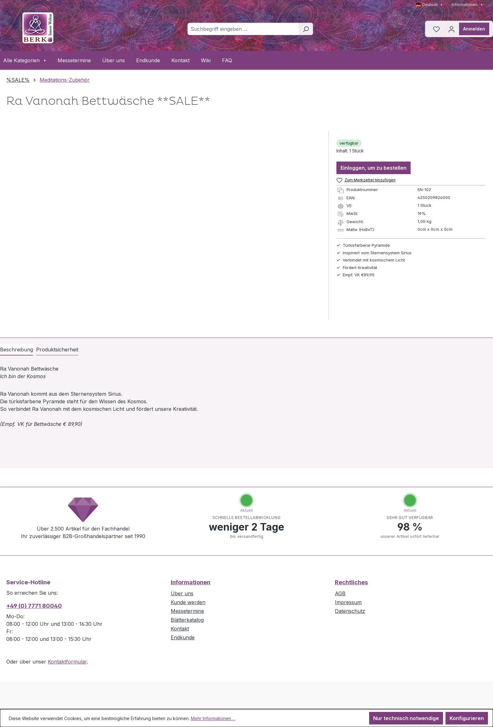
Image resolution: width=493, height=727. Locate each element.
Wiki (206, 60)
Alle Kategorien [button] (24, 60)
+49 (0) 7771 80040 (34, 606)
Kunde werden (188, 602)
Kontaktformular (67, 661)
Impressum (348, 602)
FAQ (227, 60)
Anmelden (474, 28)
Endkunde (148, 60)
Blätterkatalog (187, 620)
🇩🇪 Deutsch (429, 4)
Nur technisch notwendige (406, 718)
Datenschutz (350, 611)
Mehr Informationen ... (213, 718)
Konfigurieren (467, 718)
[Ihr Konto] (451, 29)
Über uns (113, 60)
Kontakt (180, 60)
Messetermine (74, 60)
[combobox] (243, 29)
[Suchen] (305, 29)
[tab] (16, 349)
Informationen (467, 4)
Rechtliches (351, 582)
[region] (164, 225)
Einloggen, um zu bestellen (374, 168)
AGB (340, 593)
